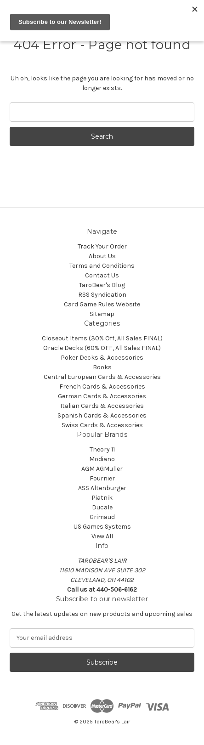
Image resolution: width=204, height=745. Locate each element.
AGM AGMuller (102, 469)
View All (102, 536)
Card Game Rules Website (102, 304)
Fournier (102, 478)
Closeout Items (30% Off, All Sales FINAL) (102, 338)
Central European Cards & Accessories (102, 377)
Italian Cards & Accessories (102, 406)
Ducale (102, 507)
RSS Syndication (102, 295)
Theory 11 (102, 449)
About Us (102, 256)
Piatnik (102, 498)
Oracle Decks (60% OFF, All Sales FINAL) (102, 348)
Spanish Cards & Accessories (102, 415)
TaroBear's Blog (102, 285)
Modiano (102, 459)
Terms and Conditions (102, 266)
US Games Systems (102, 527)
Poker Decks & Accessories (102, 357)
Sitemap (102, 314)
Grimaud (102, 517)
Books (102, 367)
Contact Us (102, 275)
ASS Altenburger (102, 488)
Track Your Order (102, 246)
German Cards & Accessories (102, 396)
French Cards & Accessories (102, 386)
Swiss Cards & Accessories (102, 425)
